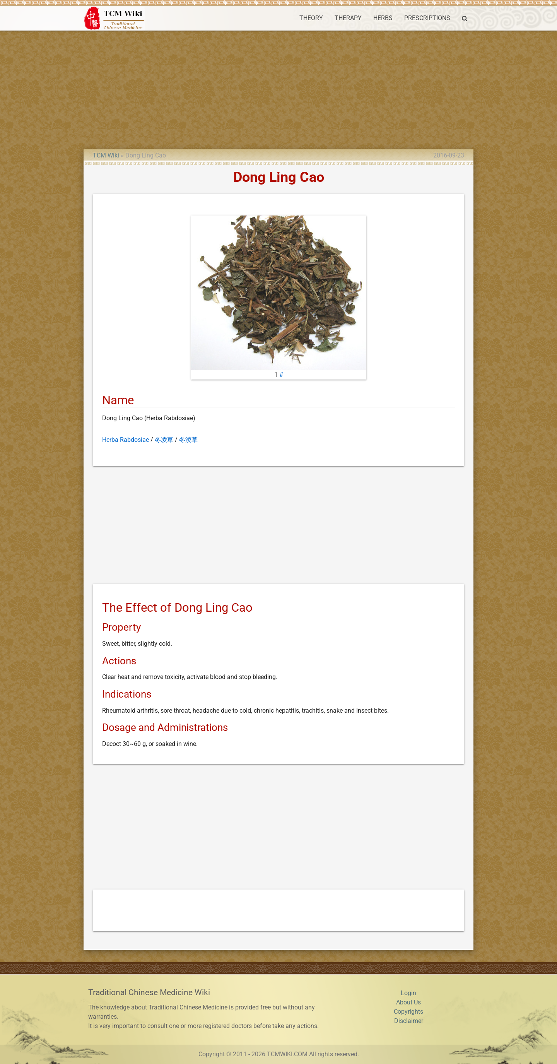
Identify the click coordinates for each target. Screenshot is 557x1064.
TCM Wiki (106, 155)
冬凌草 (164, 439)
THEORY (311, 18)
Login (408, 993)
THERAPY (348, 18)
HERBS (383, 18)
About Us (408, 1002)
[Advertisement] (278, 88)
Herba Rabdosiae (125, 439)
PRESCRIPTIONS (427, 18)
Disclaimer (408, 1021)
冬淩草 (188, 439)
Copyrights (408, 1011)
